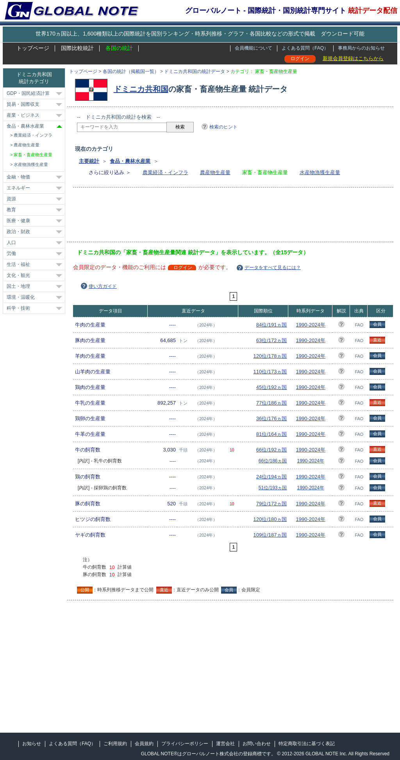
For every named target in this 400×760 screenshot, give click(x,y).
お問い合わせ (257, 743)
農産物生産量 (215, 172)
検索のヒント (223, 127)
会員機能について (253, 48)
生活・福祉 (18, 264)
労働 (11, 253)
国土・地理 (18, 286)
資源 (11, 199)
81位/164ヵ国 (271, 434)
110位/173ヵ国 (270, 372)
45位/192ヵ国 (271, 387)
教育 (11, 209)
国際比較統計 (77, 48)
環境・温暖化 (21, 297)
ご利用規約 (115, 743)
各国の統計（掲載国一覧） (131, 71)
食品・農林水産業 (130, 161)
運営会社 (225, 743)
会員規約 (144, 743)
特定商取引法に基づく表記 (307, 743)
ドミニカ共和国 (141, 89)
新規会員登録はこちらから (353, 58)
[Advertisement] (219, 217)
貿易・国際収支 (23, 104)
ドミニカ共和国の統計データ (194, 71)
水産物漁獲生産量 (320, 172)
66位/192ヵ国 (271, 450)
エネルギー (18, 188)
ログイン (300, 58)
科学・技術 (18, 308)
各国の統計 (119, 48)
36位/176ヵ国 (271, 418)
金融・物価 (18, 177)
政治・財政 (18, 231)
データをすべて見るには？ (273, 267)
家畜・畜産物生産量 (33, 154)
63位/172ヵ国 (271, 340)
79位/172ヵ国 (271, 504)
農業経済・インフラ (165, 172)
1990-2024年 (310, 325)
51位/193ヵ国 (273, 488)
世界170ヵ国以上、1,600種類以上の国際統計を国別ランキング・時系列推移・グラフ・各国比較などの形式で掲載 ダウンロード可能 (200, 33)
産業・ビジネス (23, 115)
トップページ (32, 48)
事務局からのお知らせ (361, 48)
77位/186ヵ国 (271, 403)
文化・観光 (18, 275)
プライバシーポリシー (184, 743)
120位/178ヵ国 (270, 356)
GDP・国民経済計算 (28, 93)
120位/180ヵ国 (270, 519)
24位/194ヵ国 (271, 477)
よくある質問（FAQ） (305, 48)
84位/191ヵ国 (271, 325)
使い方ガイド (103, 286)
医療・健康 (18, 220)
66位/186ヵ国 (273, 461)
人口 (11, 242)
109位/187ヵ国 (270, 535)
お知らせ (31, 743)
